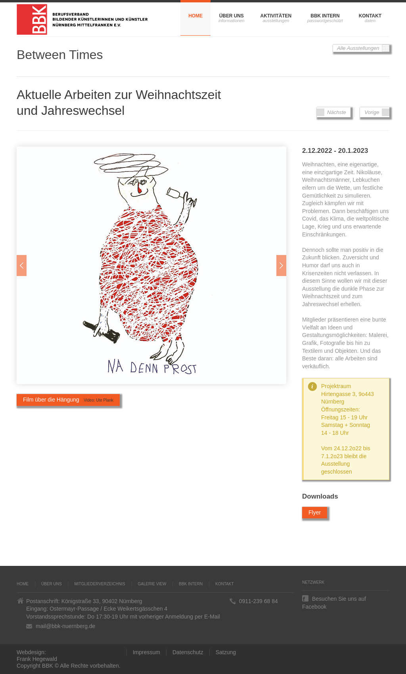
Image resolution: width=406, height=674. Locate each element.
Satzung (226, 652)
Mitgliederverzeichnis (99, 584)
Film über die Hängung (68, 399)
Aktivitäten (275, 16)
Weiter (281, 265)
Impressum (146, 652)
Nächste (333, 112)
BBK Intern (324, 16)
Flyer (314, 512)
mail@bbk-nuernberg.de (65, 626)
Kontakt (370, 16)
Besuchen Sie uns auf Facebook (334, 599)
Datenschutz (187, 652)
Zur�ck (22, 265)
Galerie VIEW (152, 584)
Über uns (231, 16)
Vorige (374, 112)
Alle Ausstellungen (361, 48)
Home (195, 16)
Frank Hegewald (37, 659)
